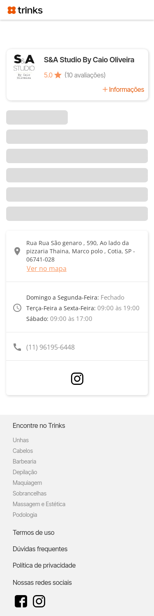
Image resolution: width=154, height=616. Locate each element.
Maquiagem (27, 482)
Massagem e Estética (39, 503)
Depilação (25, 471)
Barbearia (24, 461)
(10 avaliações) (85, 75)
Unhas (21, 439)
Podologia (25, 514)
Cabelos (23, 450)
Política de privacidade (44, 565)
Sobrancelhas (29, 493)
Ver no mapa (47, 268)
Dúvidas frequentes (40, 549)
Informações (126, 89)
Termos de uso (34, 532)
